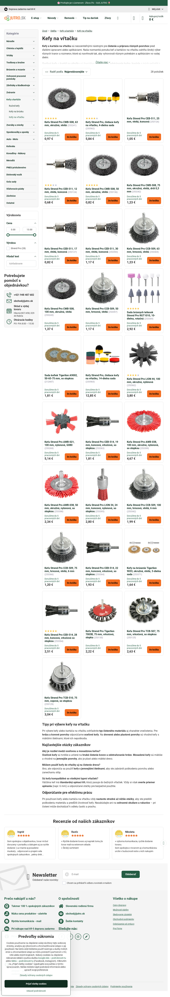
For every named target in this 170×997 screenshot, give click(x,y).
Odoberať (130, 874)
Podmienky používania (121, 986)
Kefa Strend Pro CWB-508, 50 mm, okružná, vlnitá (102, 191)
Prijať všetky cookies (36, 984)
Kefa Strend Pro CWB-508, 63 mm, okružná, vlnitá (61, 124)
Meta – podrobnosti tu (22, 961)
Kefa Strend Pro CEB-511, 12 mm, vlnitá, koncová (61, 191)
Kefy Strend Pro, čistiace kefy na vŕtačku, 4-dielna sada (102, 124)
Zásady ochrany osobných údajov (92, 986)
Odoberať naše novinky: (45, 880)
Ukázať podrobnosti (36, 991)
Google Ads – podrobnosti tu (52, 958)
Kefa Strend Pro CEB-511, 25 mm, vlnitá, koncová (143, 120)
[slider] (8, 234)
